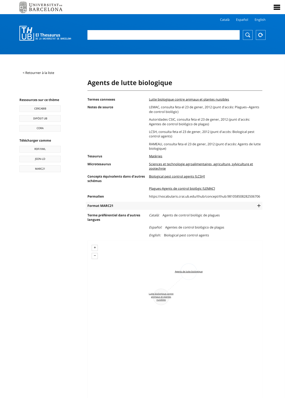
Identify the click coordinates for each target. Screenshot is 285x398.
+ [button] (95, 247)
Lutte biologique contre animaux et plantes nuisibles (189, 99)
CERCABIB (40, 108)
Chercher (248, 35)
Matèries (155, 156)
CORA (40, 128)
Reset (261, 35)
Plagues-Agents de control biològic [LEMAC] (182, 188)
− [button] (95, 255)
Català (225, 19)
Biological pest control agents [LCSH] (177, 176)
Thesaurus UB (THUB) (45, 33)
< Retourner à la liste (38, 73)
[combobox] (163, 35)
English (260, 19)
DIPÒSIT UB (40, 118)
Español (242, 19)
